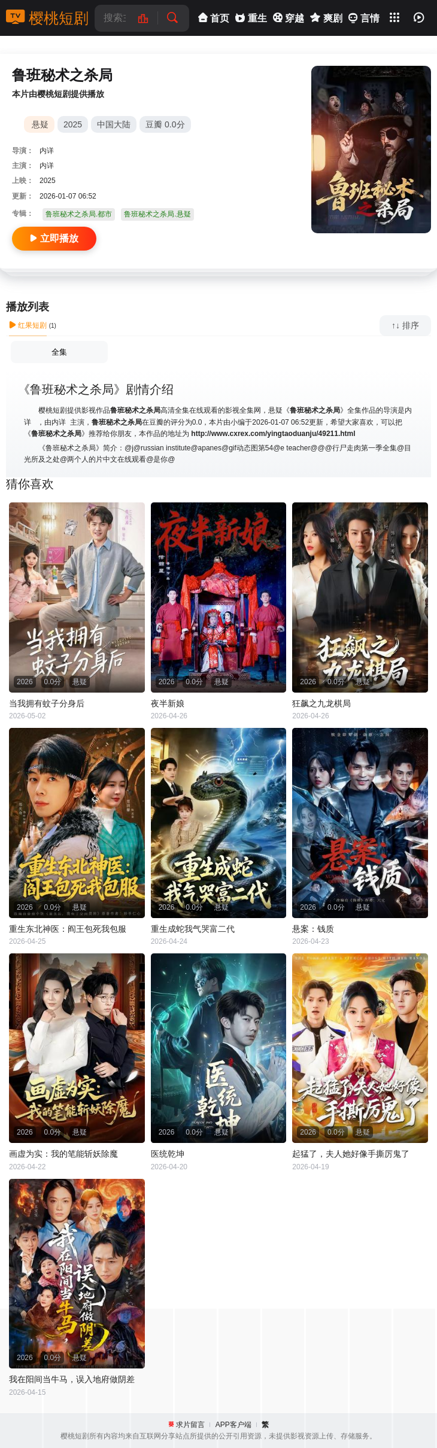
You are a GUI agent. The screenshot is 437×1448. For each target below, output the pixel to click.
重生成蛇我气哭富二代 (193, 929)
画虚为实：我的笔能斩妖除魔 (63, 1154)
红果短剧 (28, 325)
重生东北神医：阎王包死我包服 (67, 929)
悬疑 (40, 124)
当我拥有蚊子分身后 (46, 703)
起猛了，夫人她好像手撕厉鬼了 (350, 1154)
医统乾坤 (167, 1154)
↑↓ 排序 (405, 325)
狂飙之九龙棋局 (321, 703)
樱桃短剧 (47, 18)
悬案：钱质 (313, 929)
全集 (59, 351)
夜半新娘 (167, 703)
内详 (47, 151)
